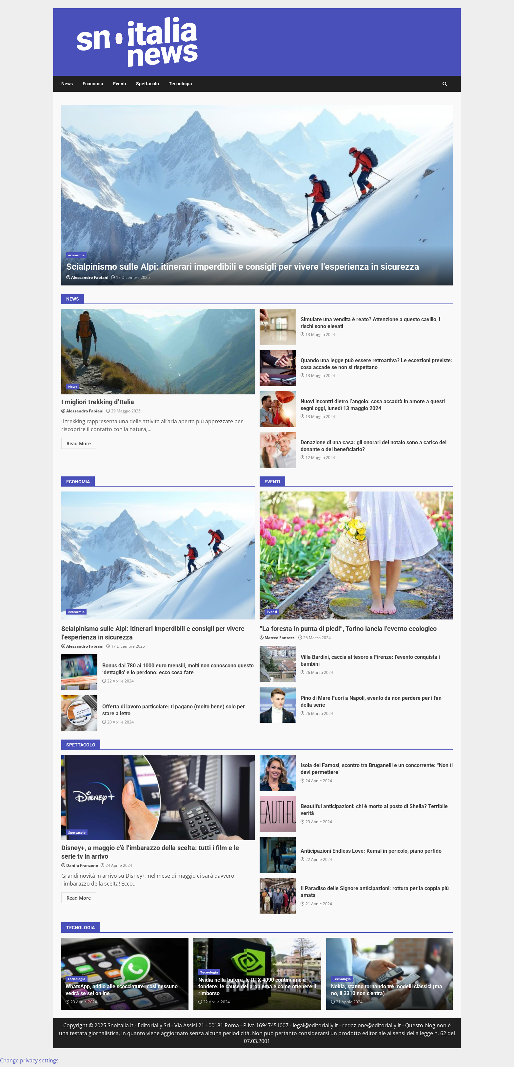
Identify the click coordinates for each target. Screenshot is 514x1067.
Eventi (119, 83)
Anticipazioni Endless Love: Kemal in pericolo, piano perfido (278, 855)
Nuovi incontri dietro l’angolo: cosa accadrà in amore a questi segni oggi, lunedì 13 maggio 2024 (278, 409)
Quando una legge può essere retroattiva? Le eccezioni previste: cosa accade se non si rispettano (278, 368)
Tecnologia (180, 83)
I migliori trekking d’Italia (158, 351)
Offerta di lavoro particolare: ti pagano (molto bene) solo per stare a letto (79, 713)
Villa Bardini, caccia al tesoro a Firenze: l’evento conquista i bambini (278, 664)
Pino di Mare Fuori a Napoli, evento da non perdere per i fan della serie (278, 705)
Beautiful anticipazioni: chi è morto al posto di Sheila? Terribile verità (278, 814)
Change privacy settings (29, 1060)
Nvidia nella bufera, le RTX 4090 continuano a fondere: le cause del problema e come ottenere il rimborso (257, 987)
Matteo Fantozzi (280, 637)
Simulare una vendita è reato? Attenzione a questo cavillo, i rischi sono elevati (278, 327)
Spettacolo (147, 83)
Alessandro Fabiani (90, 277)
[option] (257, 195)
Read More (79, 443)
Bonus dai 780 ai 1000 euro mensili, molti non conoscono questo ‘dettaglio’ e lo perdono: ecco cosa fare (79, 672)
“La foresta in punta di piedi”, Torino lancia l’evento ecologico (356, 555)
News (67, 83)
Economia (93, 83)
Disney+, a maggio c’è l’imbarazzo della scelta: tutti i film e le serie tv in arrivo (158, 797)
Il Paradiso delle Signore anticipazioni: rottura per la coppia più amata (278, 896)
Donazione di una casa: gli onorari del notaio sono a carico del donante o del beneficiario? (278, 450)
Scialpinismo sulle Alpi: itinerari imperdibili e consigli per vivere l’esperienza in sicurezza (257, 195)
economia (76, 255)
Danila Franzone (82, 865)
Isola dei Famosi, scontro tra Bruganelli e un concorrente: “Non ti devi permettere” (278, 773)
